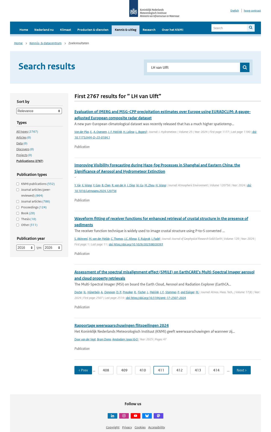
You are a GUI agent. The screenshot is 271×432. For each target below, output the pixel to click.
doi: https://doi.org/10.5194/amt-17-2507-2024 (156, 298)
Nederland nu (44, 30)
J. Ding (131, 185)
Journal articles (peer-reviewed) (36, 192)
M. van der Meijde (99, 239)
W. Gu (139, 185)
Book (28, 213)
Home (23, 30)
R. (135, 292)
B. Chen (106, 185)
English (234, 10)
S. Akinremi (81, 239)
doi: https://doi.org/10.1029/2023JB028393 (136, 244)
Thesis (28, 219)
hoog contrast (252, 10)
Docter (78, 292)
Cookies (140, 427)
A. (102, 292)
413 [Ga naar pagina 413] (198, 370)
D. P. (118, 292)
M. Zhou (149, 185)
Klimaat (65, 30)
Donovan (109, 292)
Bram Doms (104, 339)
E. (91, 132)
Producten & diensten (93, 30)
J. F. (162, 292)
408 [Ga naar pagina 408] (106, 370)
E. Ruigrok (144, 239)
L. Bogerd (141, 132)
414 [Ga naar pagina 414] (216, 370)
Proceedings (34, 207)
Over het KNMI (172, 30)
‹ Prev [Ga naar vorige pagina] (83, 370)
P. (178, 292)
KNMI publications (38, 184)
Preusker (128, 292)
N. (84, 292)
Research (149, 30)
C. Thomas (117, 239)
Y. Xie (77, 185)
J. (147, 292)
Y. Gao (96, 185)
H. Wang (161, 185)
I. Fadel (155, 239)
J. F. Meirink (115, 132)
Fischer (142, 292)
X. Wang (87, 185)
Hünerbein (93, 292)
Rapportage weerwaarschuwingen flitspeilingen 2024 (121, 325)
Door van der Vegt (85, 339)
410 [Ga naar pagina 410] (143, 370)
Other (29, 225)
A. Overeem (100, 132)
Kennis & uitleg (125, 30)
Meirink (154, 292)
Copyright (112, 427)
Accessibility (156, 427)
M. (197, 292)
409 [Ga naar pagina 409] (124, 370)
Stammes (170, 292)
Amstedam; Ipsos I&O (125, 339)
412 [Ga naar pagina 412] (179, 370)
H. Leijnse (128, 132)
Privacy (127, 427)
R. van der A (119, 185)
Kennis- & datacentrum (45, 43)
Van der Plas (81, 132)
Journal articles (35, 201)
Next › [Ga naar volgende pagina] (242, 370)
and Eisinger (187, 292)
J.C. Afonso (130, 239)
